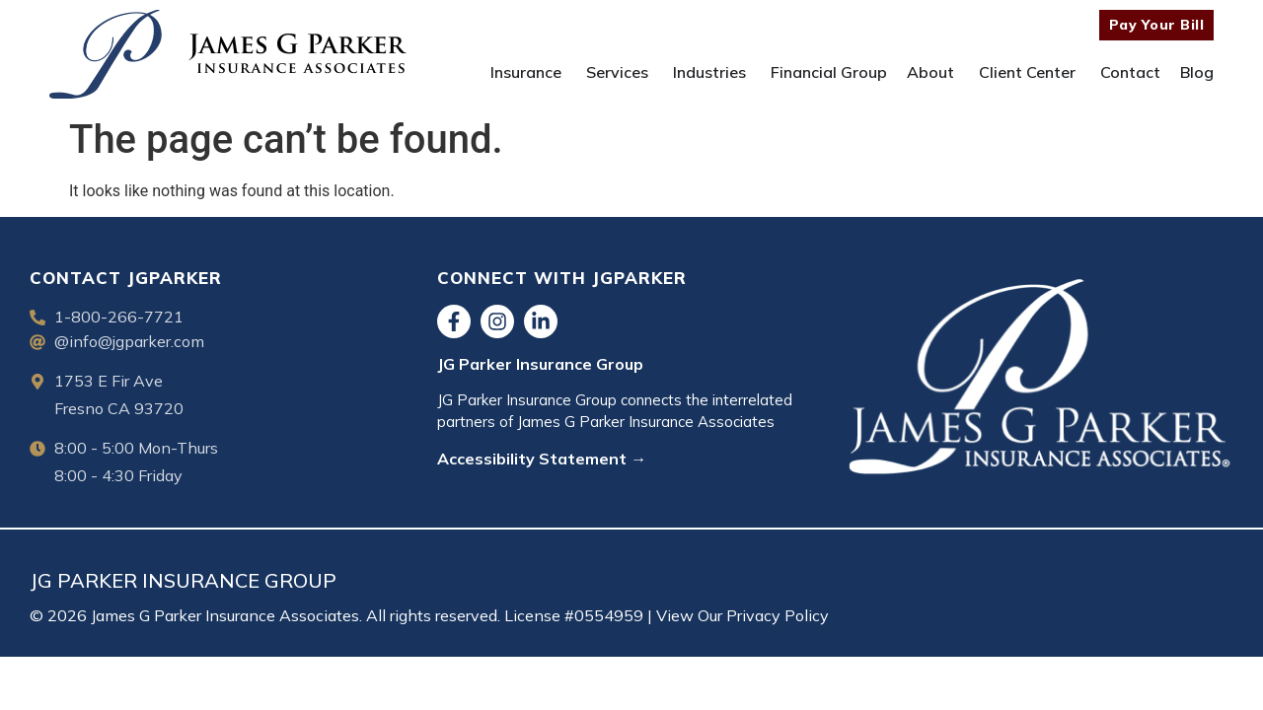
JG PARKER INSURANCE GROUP (183, 580)
